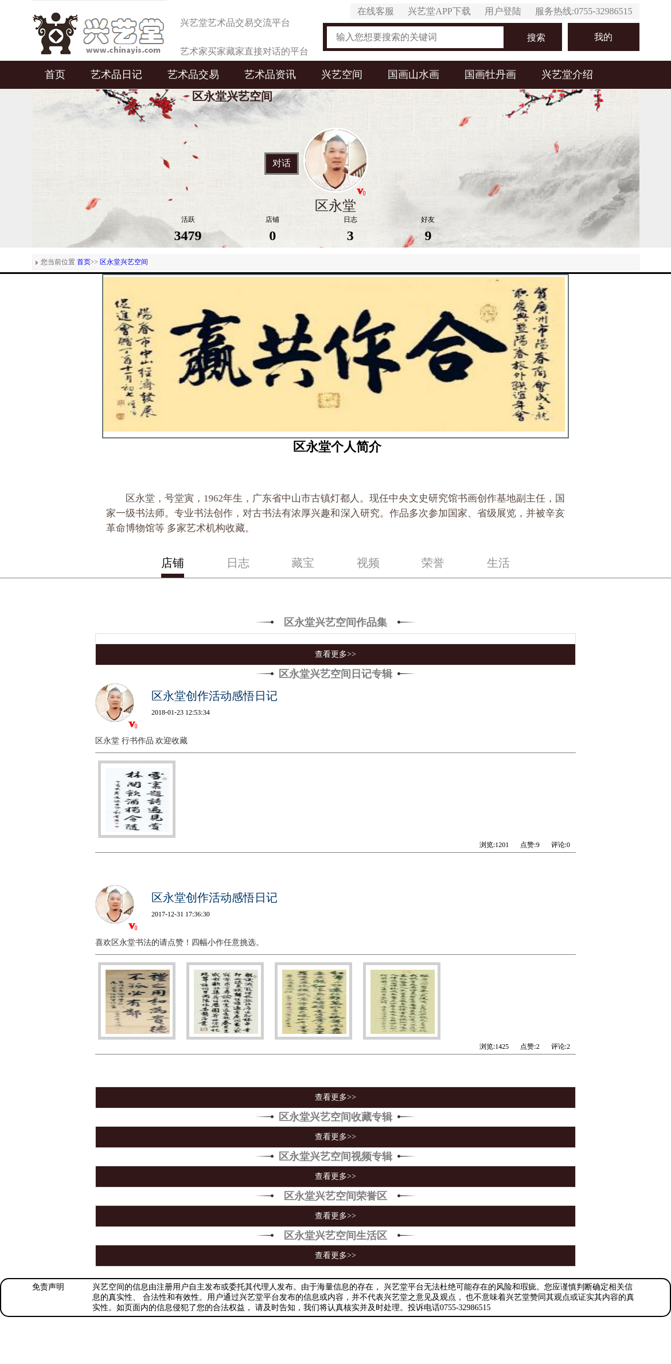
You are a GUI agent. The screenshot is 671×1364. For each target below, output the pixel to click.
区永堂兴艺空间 (124, 262)
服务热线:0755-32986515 (584, 11)
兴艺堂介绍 (567, 74)
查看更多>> (335, 654)
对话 (281, 163)
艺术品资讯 (270, 74)
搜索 (536, 37)
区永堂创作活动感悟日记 (214, 695)
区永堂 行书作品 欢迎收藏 (141, 740)
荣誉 (433, 562)
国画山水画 (413, 74)
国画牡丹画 (490, 74)
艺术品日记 (116, 74)
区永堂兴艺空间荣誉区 (335, 1196)
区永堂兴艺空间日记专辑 (335, 674)
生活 (498, 562)
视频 (368, 562)
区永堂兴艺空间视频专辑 (335, 1156)
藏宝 (302, 562)
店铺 (172, 562)
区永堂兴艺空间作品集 (335, 622)
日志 (238, 562)
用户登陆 (503, 11)
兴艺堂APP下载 (439, 11)
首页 (55, 74)
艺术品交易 (193, 74)
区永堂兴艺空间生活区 (335, 1235)
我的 (603, 37)
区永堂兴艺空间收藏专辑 (335, 1117)
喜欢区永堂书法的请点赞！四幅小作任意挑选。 (179, 942)
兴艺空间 (341, 74)
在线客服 (375, 11)
